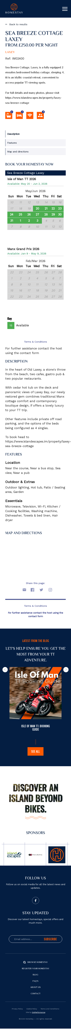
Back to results (18, 24)
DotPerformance (38, 1012)
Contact (35, 993)
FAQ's (35, 981)
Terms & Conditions (35, 341)
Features (12, 142)
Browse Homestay (38, 962)
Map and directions (17, 151)
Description (13, 134)
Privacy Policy (17, 1009)
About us (35, 987)
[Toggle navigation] (64, 9)
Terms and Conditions (49, 1009)
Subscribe (50, 939)
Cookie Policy (31, 1009)
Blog (35, 975)
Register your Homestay (35, 968)
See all (35, 751)
